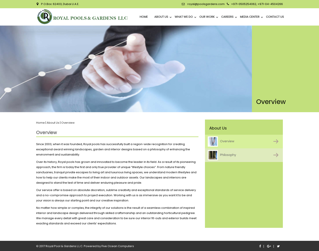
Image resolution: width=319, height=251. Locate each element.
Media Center (249, 17)
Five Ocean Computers (118, 246)
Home (40, 123)
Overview (221, 141)
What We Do (184, 17)
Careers (227, 17)
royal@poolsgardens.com (206, 4)
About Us (161, 17)
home (144, 17)
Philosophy (222, 155)
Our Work (207, 17)
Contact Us (275, 17)
